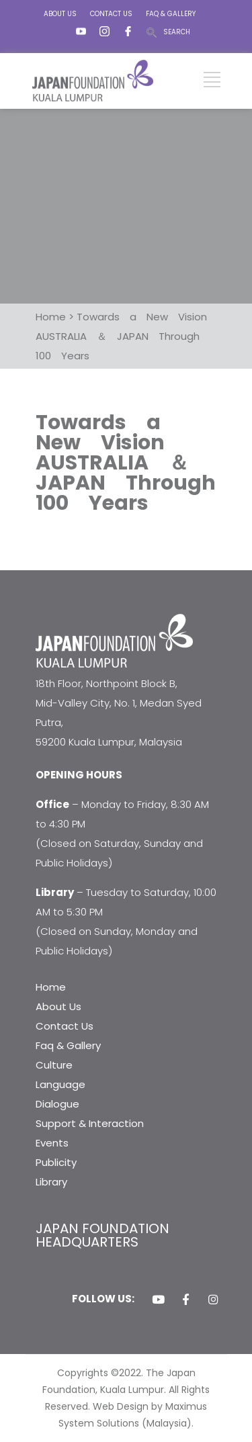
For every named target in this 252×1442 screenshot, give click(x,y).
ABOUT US (60, 14)
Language (60, 1084)
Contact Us (64, 1026)
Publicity (56, 1162)
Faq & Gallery (68, 1045)
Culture (54, 1065)
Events (52, 1143)
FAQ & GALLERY (171, 14)
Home (51, 987)
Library (51, 1182)
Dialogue (57, 1104)
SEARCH (176, 32)
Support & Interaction (90, 1123)
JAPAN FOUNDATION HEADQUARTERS (102, 1235)
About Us (58, 1006)
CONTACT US (111, 14)
